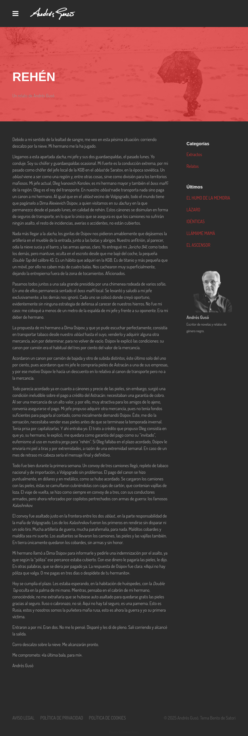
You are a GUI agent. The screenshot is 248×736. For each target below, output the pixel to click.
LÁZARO (193, 209)
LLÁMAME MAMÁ (200, 233)
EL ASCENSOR (198, 245)
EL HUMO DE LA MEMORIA (208, 198)
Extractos (194, 154)
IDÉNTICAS (195, 221)
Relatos (192, 166)
